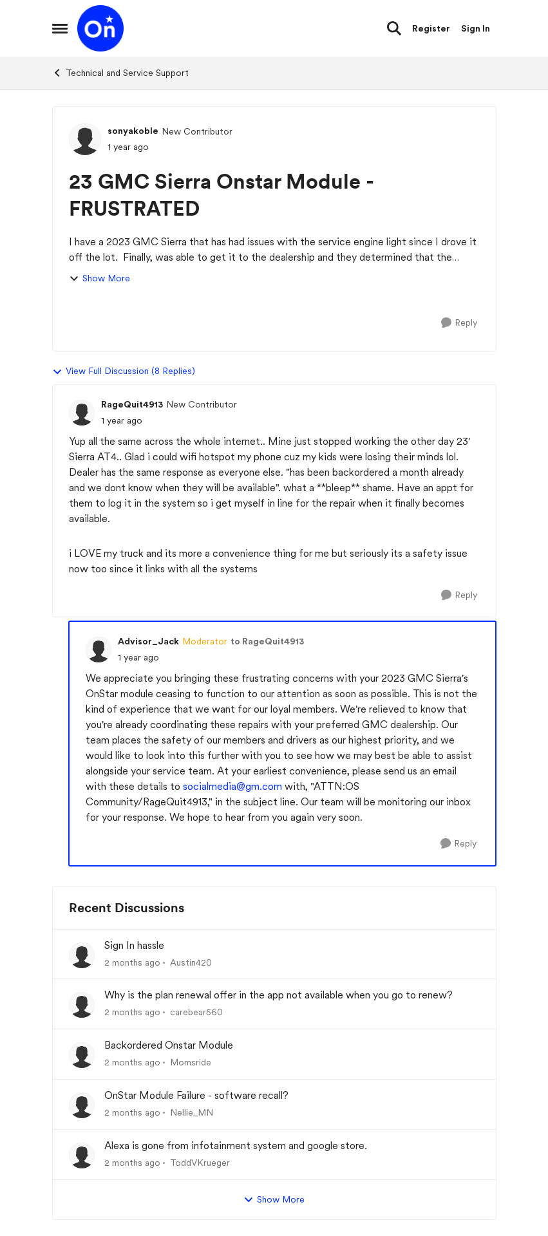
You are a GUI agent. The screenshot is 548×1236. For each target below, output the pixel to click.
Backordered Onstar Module (168, 1045)
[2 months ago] (132, 962)
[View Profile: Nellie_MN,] (82, 1105)
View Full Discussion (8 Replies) (123, 371)
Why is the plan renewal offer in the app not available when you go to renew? (278, 995)
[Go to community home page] (100, 28)
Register (431, 28)
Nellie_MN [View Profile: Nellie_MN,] (191, 1112)
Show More (99, 278)
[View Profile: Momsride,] (82, 1055)
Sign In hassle (134, 945)
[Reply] (459, 323)
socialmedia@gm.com (232, 786)
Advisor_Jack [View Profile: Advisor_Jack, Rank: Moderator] (148, 641)
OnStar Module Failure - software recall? (196, 1095)
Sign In (475, 28)
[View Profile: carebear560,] (82, 1005)
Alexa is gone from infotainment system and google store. (235, 1145)
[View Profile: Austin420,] (82, 955)
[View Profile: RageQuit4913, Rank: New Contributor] (82, 413)
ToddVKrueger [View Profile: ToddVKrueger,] (200, 1162)
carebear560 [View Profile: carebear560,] (196, 1012)
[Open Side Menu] (60, 28)
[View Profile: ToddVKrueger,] (82, 1155)
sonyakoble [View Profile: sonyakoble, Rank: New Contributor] (133, 131)
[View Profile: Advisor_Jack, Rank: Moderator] (98, 649)
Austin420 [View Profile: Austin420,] (191, 962)
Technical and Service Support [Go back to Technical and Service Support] (120, 73)
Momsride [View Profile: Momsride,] (190, 1062)
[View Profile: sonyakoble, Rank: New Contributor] (85, 139)
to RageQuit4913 (267, 641)
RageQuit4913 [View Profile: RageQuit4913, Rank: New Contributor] (132, 404)
